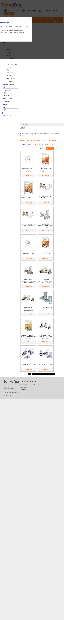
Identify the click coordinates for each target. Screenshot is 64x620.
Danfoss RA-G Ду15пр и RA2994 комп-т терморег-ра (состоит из (28, 337)
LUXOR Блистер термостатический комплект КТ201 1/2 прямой (28, 281)
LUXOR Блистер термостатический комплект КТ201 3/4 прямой (28, 309)
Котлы (7, 104)
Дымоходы (8, 90)
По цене (49, 149)
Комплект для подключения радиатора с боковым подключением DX (28, 253)
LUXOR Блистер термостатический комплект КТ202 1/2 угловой (45, 226)
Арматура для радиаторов (41, 133)
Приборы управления (11, 107)
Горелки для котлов (10, 87)
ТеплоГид (17, 387)
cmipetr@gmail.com (8, 395)
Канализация (36, 384)
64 (42, 149)
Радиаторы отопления (11, 110)
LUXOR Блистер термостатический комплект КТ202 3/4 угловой (45, 281)
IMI (42, 144)
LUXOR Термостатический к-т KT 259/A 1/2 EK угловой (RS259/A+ (45, 364)
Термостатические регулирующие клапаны (11, 72)
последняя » (50, 374)
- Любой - (24, 144)
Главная (22, 133)
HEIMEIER (37, 144)
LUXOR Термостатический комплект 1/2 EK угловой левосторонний (45, 337)
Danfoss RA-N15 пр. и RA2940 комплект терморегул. (45, 170)
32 (40, 149)
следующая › (40, 374)
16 (38, 149)
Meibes (52, 144)
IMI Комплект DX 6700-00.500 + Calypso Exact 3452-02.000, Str (28, 170)
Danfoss (30, 144)
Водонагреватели (10, 84)
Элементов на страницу (30, 149)
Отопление (29, 133)
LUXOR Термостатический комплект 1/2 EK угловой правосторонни (28, 364)
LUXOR (46, 144)
